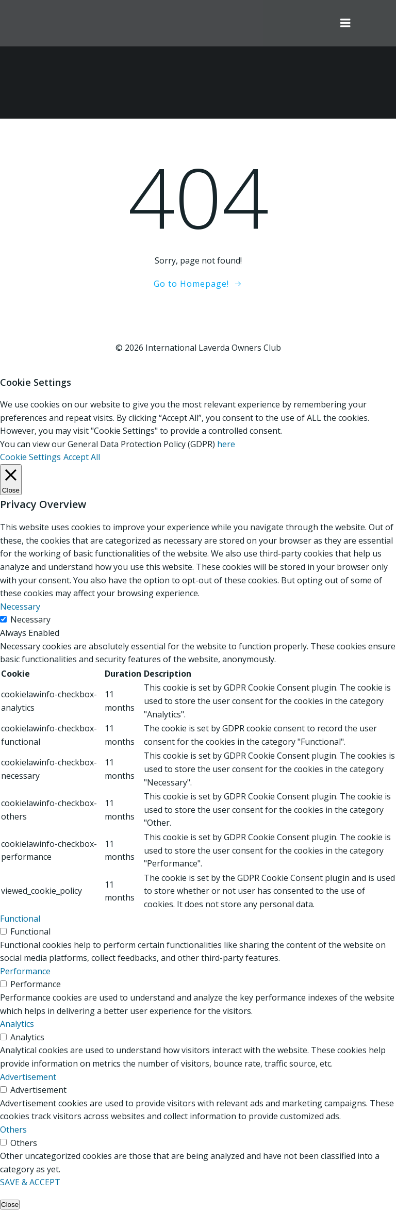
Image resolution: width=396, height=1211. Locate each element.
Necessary (30, 619)
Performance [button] (25, 971)
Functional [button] (20, 918)
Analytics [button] (17, 1023)
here (226, 444)
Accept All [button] (81, 457)
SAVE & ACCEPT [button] (30, 1182)
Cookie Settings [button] (30, 457)
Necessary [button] (20, 606)
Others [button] (13, 1129)
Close (10, 1204)
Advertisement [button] (28, 1077)
